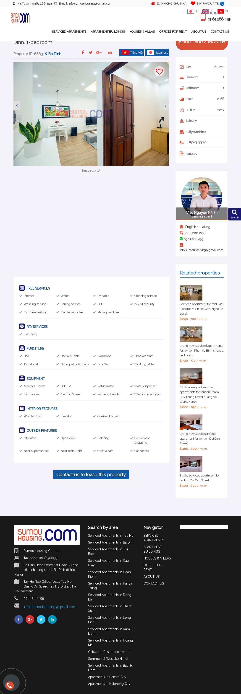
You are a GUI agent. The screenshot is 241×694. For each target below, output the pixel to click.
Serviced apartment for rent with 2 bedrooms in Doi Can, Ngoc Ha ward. (202, 308)
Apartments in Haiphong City (109, 684)
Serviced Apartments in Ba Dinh (111, 542)
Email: (83, 3)
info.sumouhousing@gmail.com (201, 250)
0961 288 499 (219, 19)
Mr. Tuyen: (32, 3)
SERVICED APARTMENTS (69, 31)
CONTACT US (220, 31)
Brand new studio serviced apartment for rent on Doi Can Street (200, 438)
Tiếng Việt (132, 52)
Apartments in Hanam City (107, 677)
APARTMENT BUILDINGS (108, 31)
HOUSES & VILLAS (142, 31)
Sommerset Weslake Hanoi (108, 658)
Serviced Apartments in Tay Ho (111, 535)
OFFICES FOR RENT (173, 31)
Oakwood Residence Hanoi (108, 652)
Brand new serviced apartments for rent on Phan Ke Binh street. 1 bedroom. (201, 350)
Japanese (157, 52)
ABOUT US (198, 31)
